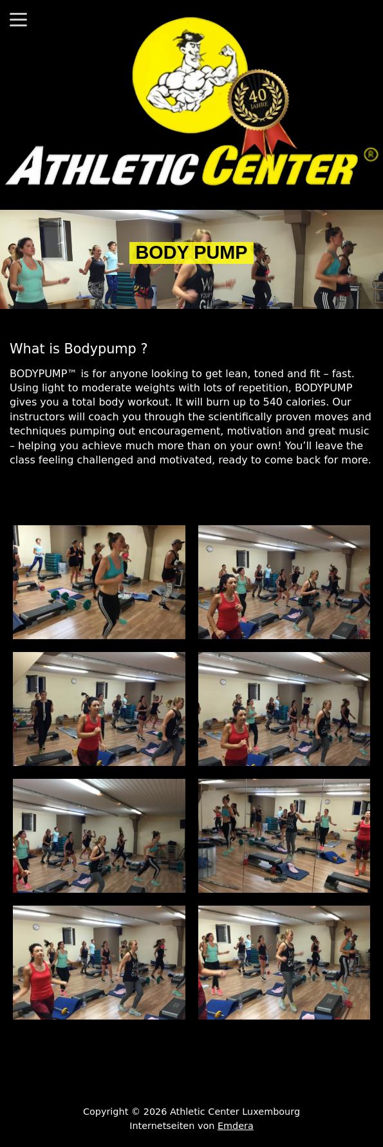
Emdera (236, 1126)
